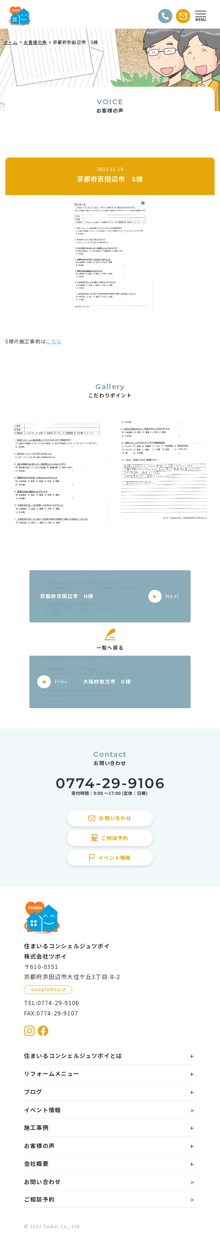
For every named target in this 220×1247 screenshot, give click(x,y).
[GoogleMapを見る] (48, 989)
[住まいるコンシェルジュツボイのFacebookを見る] (43, 1030)
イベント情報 (42, 1110)
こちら (54, 341)
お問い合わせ (42, 1181)
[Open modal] (200, 16)
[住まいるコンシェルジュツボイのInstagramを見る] (29, 1030)
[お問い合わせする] (183, 16)
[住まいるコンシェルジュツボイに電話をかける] (110, 787)
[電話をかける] (165, 16)
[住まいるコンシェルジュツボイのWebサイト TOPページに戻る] (19, 16)
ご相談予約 (39, 1199)
